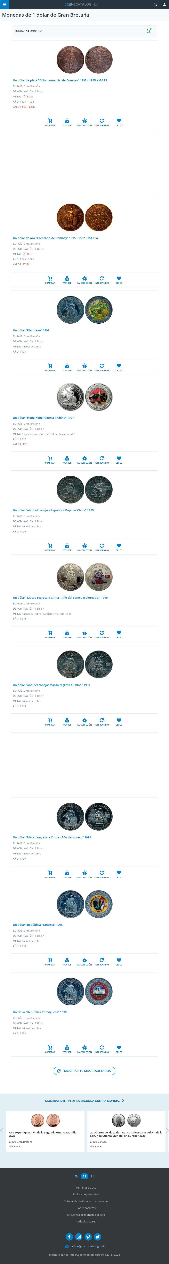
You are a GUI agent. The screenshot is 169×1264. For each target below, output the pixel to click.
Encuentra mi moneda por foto (86, 1215)
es (84, 1176)
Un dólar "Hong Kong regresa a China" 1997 (43, 418)
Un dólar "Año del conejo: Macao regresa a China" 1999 (51, 685)
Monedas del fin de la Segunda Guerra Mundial (82, 1101)
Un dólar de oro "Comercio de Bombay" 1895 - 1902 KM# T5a (55, 238)
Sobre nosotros (86, 1208)
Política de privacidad (86, 1194)
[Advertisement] (84, 164)
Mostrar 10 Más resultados (87, 1071)
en (76, 1176)
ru (93, 1176)
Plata (30, 96)
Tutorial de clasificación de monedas (86, 1201)
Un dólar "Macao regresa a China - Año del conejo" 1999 (52, 837)
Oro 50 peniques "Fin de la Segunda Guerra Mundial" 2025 (44, 1134)
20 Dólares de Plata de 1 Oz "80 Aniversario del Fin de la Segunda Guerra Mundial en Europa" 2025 (126, 1134)
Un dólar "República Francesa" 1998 (38, 925)
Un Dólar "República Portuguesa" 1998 (40, 1012)
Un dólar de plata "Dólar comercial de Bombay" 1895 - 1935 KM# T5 (60, 80)
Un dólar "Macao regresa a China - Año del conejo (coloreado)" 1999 (60, 598)
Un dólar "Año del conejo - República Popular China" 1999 (53, 510)
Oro (29, 254)
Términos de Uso (86, 1187)
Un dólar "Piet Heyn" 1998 (31, 330)
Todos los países (86, 1221)
